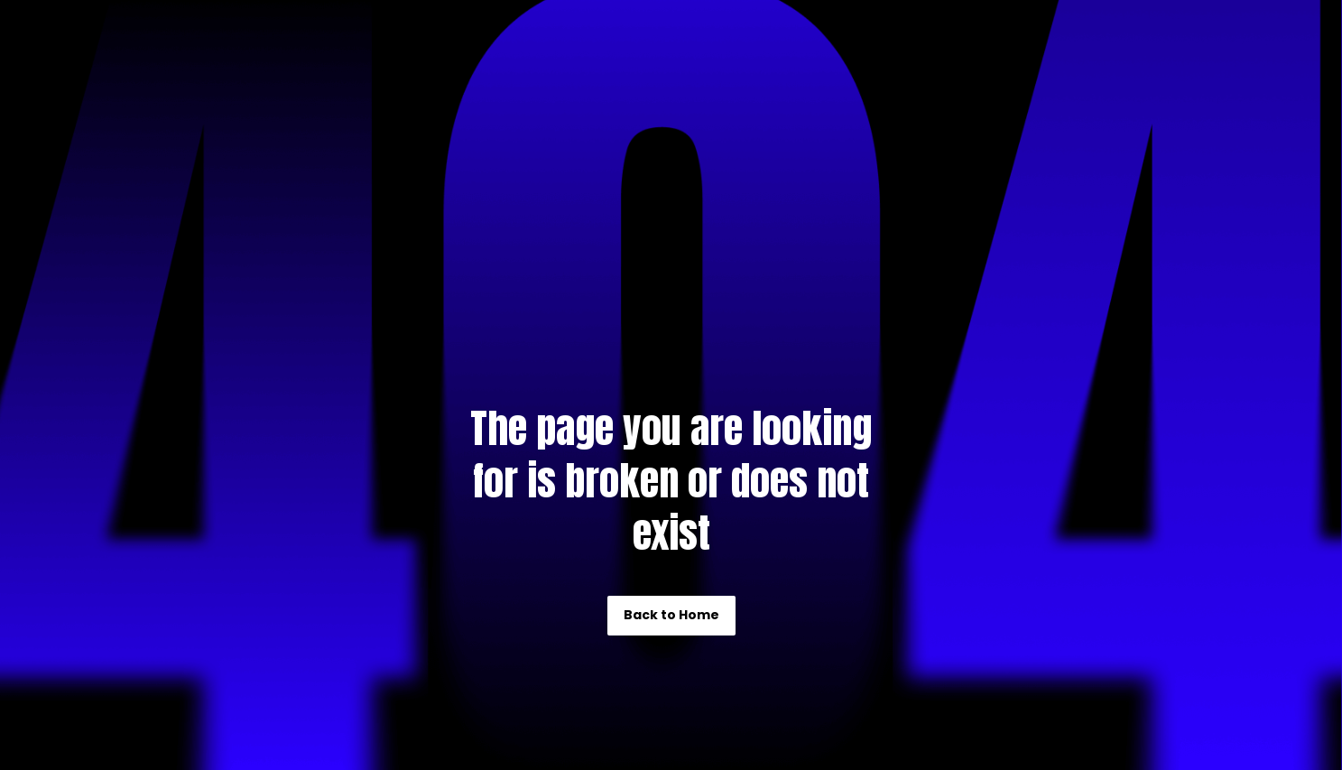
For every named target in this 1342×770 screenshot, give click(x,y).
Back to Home (671, 615)
